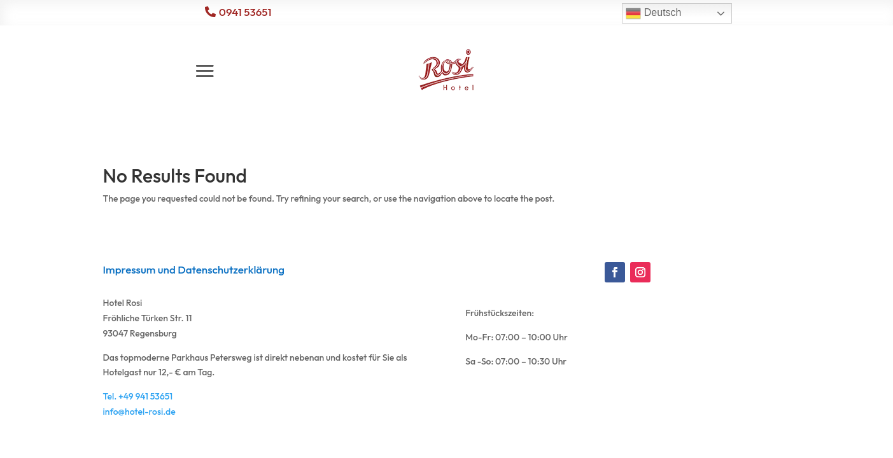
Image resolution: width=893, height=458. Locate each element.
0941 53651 (245, 11)
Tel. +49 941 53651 (138, 396)
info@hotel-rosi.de (139, 411)
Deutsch (653, 13)
